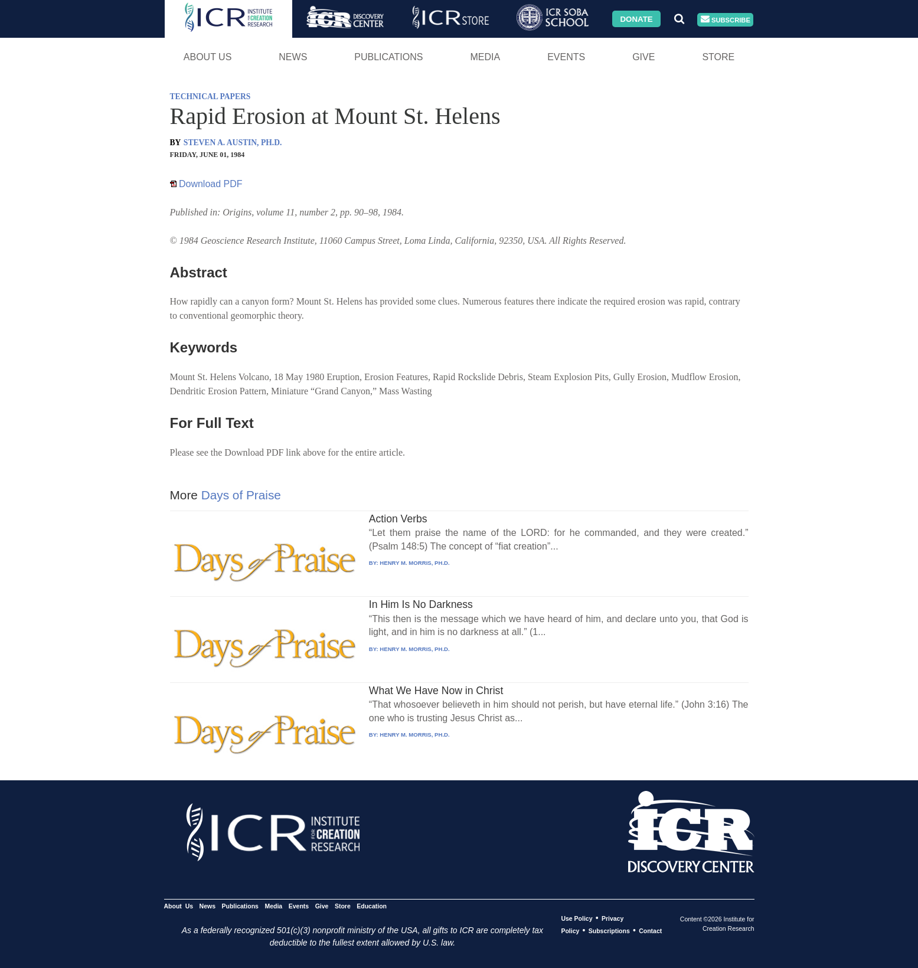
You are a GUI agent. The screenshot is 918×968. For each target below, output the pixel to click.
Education (372, 906)
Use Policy (576, 918)
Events (566, 57)
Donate (636, 18)
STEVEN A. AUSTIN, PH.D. (233, 142)
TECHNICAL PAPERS (210, 96)
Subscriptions (609, 930)
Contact (650, 930)
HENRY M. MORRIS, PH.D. (414, 563)
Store (718, 57)
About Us (208, 57)
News (293, 57)
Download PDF (206, 184)
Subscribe (725, 20)
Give (643, 57)
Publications (388, 57)
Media (485, 57)
